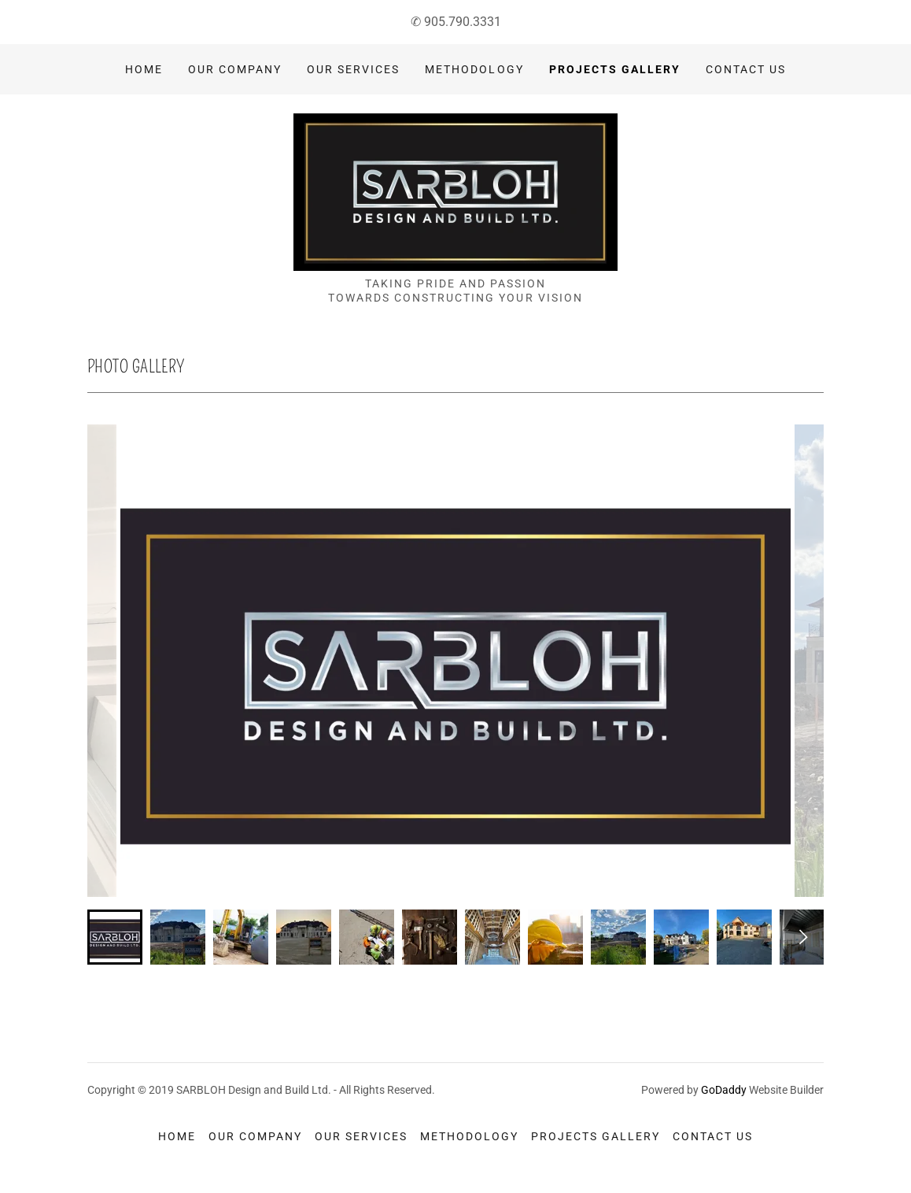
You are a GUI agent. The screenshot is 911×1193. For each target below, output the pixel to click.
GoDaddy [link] (724, 1090)
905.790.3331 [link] (462, 21)
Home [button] (177, 1136)
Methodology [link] (474, 69)
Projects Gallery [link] (614, 69)
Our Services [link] (353, 69)
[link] (455, 190)
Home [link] (144, 69)
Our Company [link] (235, 69)
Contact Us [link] (746, 69)
